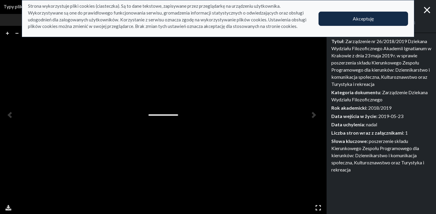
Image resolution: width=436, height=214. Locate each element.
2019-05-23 (390, 116)
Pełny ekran (318, 207)
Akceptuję (363, 18)
